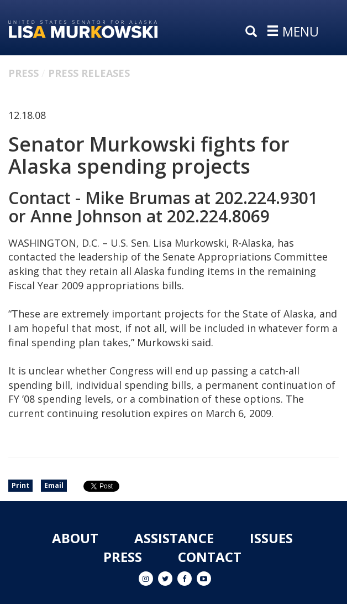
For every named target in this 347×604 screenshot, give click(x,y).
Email (54, 485)
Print (20, 485)
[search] (253, 32)
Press (23, 73)
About (75, 538)
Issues (271, 538)
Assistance (174, 538)
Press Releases (89, 73)
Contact (209, 557)
